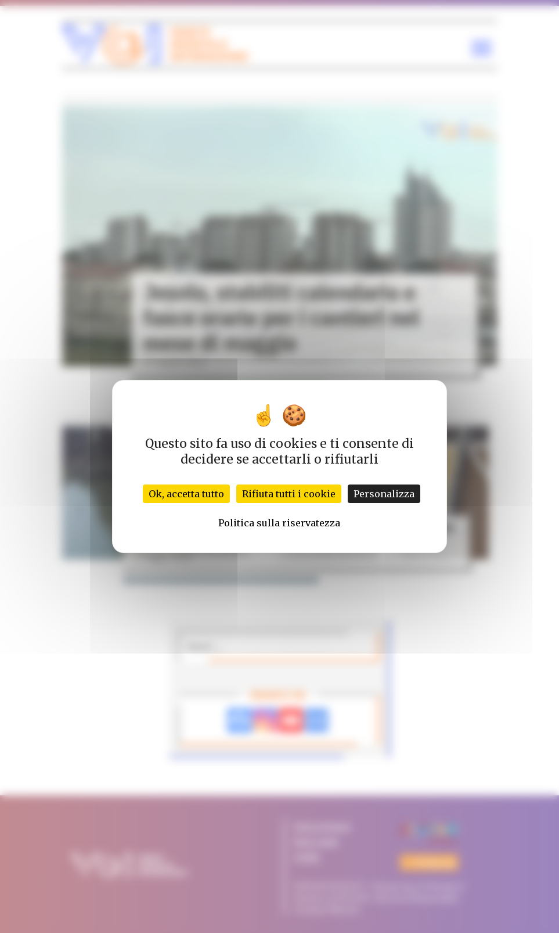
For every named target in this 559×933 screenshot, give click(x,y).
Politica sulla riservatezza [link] (279, 523)
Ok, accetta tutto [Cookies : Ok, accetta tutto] (186, 494)
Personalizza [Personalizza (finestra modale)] (384, 494)
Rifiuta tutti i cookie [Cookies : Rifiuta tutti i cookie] (289, 494)
